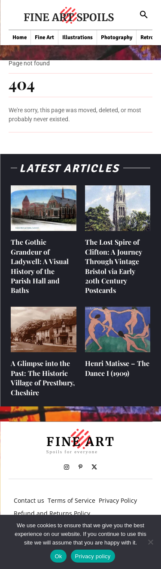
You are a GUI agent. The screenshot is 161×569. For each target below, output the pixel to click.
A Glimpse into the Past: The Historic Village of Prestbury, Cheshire (43, 378)
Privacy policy (93, 556)
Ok (58, 556)
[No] (150, 542)
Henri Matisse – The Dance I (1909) (117, 368)
